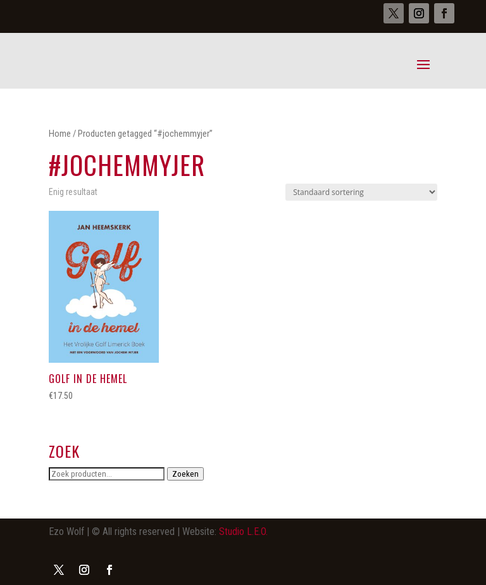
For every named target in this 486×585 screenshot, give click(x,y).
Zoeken (185, 474)
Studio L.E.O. (243, 531)
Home (60, 133)
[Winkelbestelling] (361, 192)
